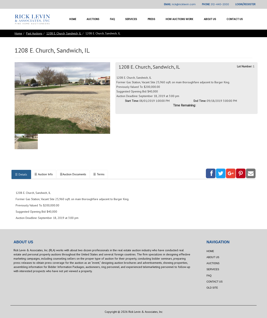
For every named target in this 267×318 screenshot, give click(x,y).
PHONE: (215, 4)
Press (151, 19)
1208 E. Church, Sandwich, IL (63, 33)
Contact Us (235, 19)
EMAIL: (180, 4)
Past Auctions (34, 33)
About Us (210, 19)
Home (72, 19)
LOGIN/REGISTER (245, 4)
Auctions (93, 19)
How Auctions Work (179, 19)
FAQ (112, 19)
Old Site (212, 287)
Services (131, 19)
